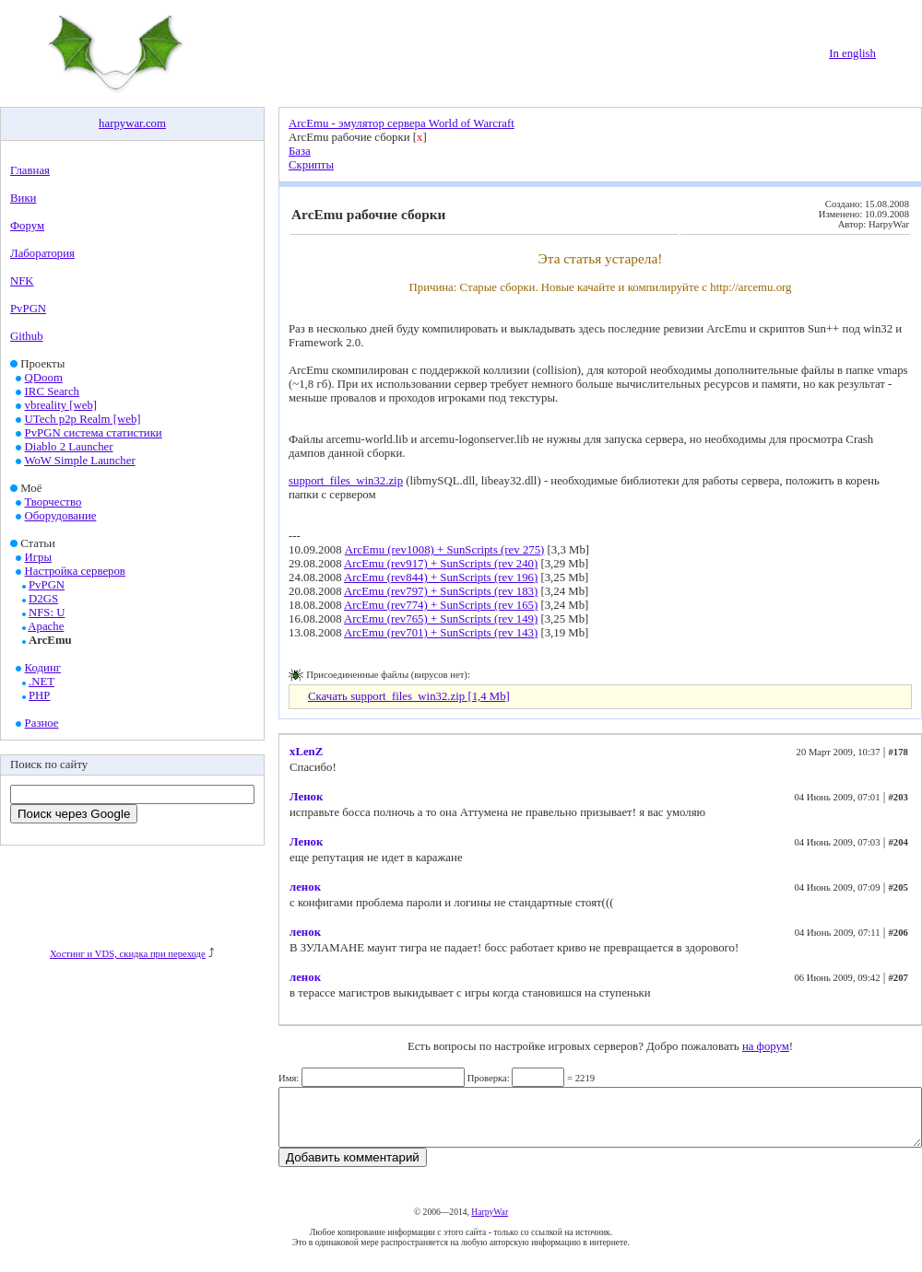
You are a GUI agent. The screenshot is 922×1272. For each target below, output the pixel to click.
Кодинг (43, 667)
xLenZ (306, 751)
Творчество (53, 502)
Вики (23, 198)
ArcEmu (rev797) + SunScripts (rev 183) (441, 591)
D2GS (43, 598)
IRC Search (52, 391)
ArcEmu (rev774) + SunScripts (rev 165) (441, 605)
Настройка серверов (75, 571)
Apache (46, 626)
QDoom (44, 377)
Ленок (306, 796)
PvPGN (28, 308)
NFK (22, 280)
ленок (305, 887)
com (156, 123)
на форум (765, 1046)
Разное (42, 723)
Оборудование (61, 515)
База (300, 151)
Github (26, 336)
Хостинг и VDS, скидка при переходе (128, 954)
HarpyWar (489, 1223)
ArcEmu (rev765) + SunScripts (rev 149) (441, 619)
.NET (41, 681)
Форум (27, 225)
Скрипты (311, 164)
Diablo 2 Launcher (69, 446)
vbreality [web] (61, 405)
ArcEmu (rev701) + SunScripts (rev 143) (441, 632)
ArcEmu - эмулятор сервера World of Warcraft (401, 123)
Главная (30, 170)
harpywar (121, 123)
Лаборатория (42, 253)
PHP (39, 695)
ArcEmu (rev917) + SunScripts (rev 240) (441, 563)
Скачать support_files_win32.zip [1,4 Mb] (409, 696)
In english (852, 53)
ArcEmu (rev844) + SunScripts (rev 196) (441, 577)
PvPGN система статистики (93, 432)
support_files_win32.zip (346, 480)
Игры (39, 557)
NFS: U (47, 612)
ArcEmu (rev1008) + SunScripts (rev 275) (445, 549)
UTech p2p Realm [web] (83, 419)
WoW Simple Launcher (79, 460)
